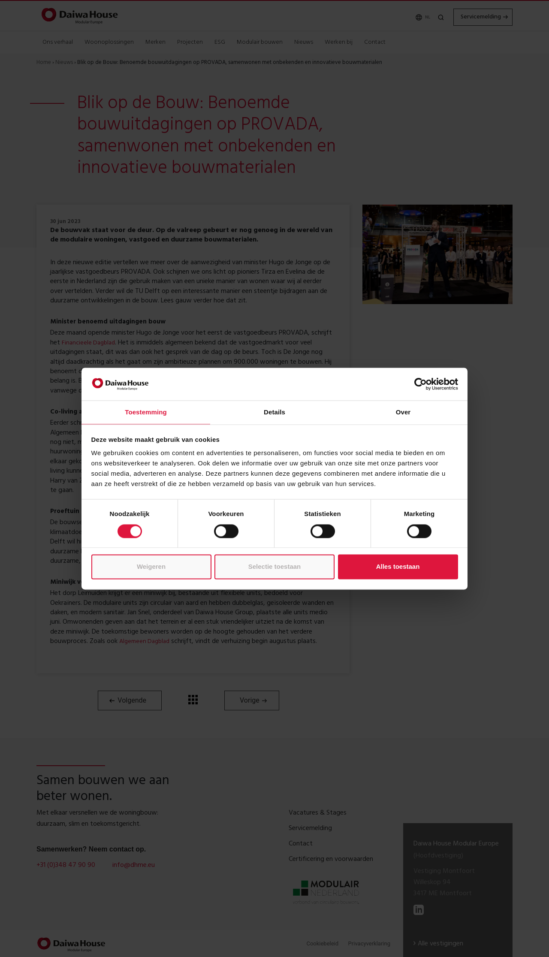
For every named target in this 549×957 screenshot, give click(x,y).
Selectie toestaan (274, 567)
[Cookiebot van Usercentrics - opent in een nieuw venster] (420, 383)
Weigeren (151, 567)
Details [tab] (274, 412)
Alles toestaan (398, 567)
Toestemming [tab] (146, 412)
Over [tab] (403, 412)
